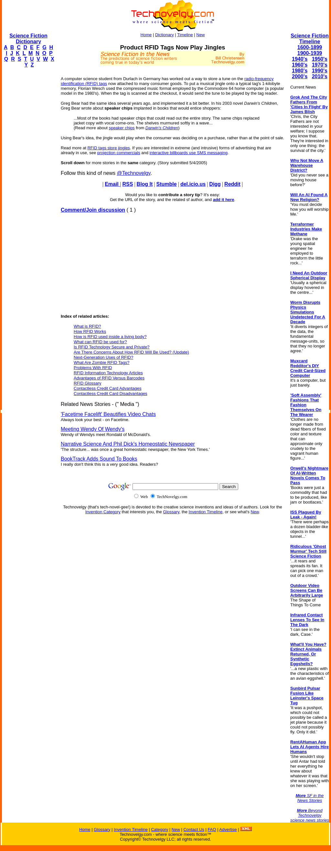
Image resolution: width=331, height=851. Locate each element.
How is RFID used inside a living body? (110, 336)
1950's (319, 59)
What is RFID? (87, 326)
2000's (299, 76)
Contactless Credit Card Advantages (108, 388)
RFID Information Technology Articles (108, 372)
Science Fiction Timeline (309, 38)
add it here (223, 199)
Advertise (228, 829)
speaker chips (121, 127)
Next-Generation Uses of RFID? (103, 357)
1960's (299, 65)
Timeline (185, 34)
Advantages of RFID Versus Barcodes (109, 378)
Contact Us (193, 829)
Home (146, 34)
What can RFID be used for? (100, 341)
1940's (299, 59)
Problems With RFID (93, 367)
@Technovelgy (133, 173)
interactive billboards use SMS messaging (189, 152)
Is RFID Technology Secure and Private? (112, 347)
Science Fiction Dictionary (28, 38)
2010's (319, 76)
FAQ (212, 829)
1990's (319, 70)
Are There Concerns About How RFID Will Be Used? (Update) (131, 352)
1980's (299, 70)
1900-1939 (309, 53)
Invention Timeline (206, 511)
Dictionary (164, 34)
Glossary (171, 511)
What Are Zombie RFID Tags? (101, 362)
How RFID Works (90, 331)
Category (159, 829)
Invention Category (103, 511)
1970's (319, 65)
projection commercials (118, 152)
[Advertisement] (28, 170)
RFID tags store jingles (108, 147)
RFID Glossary (87, 383)
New (200, 34)
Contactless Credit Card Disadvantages (110, 393)
